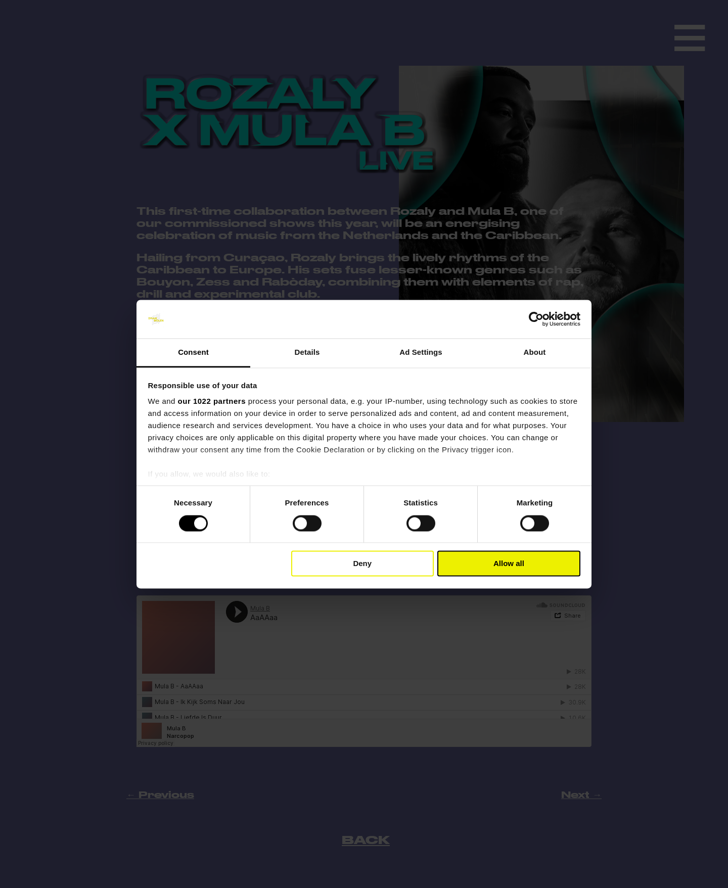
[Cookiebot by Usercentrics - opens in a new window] (536, 318)
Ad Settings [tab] (420, 352)
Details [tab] (307, 352)
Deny (362, 563)
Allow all (508, 563)
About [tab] (535, 352)
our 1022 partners (212, 401)
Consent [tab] (193, 352)
